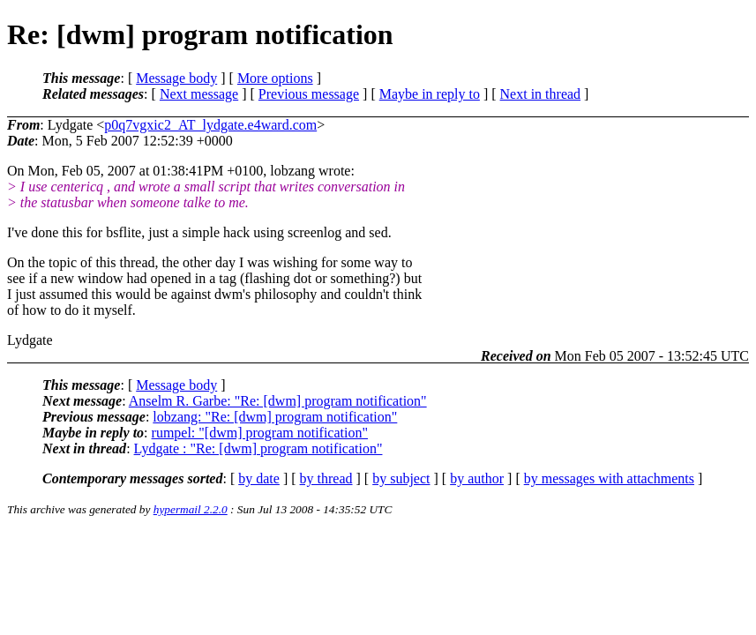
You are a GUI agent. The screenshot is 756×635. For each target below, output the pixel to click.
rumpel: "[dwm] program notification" (260, 432)
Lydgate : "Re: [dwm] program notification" (258, 448)
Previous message (308, 93)
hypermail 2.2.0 (190, 509)
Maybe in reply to (429, 93)
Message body (176, 78)
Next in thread (540, 93)
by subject (401, 478)
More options (275, 78)
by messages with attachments (609, 478)
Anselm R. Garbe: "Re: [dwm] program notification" (278, 400)
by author (477, 478)
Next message (199, 93)
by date (259, 478)
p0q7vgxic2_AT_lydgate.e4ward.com (210, 124)
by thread (326, 478)
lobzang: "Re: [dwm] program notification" (275, 416)
